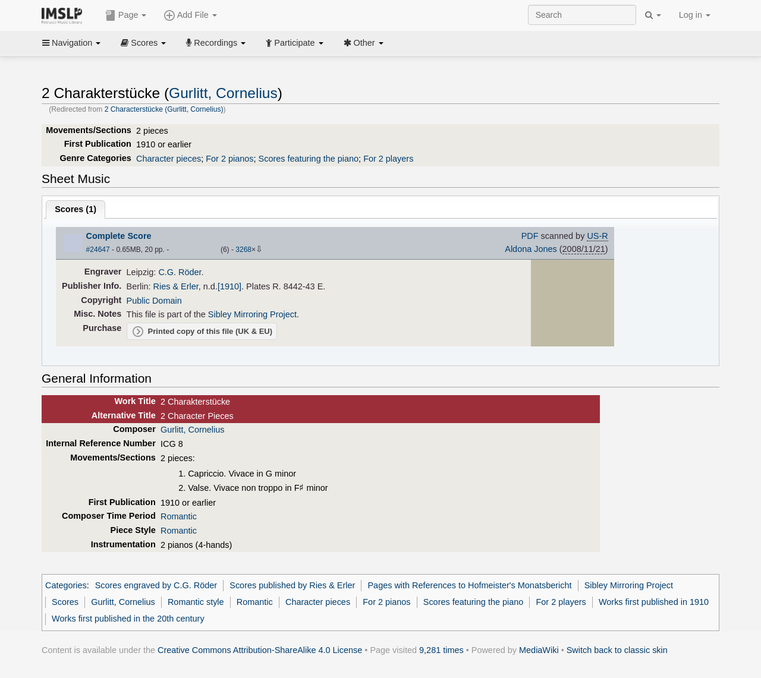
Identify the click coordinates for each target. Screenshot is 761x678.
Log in (694, 15)
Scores (143, 43)
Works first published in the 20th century (128, 618)
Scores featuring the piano (309, 158)
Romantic (179, 516)
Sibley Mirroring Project (252, 314)
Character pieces (168, 158)
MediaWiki (539, 650)
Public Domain (154, 300)
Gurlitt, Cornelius (223, 93)
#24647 (98, 249)
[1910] (229, 286)
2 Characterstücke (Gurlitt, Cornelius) (164, 109)
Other (363, 43)
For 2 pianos (229, 158)
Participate (294, 43)
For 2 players (388, 158)
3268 (243, 249)
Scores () (75, 209)
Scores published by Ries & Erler (292, 585)
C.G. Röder (179, 272)
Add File (190, 15)
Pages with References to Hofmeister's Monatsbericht (469, 585)
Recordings (216, 43)
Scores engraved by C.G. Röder (156, 585)
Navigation (71, 43)
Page (126, 15)
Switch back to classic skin (617, 650)
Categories (66, 585)
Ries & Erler (176, 286)
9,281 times (441, 650)
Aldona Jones (531, 249)
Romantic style (196, 602)
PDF (530, 236)
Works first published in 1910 (654, 602)
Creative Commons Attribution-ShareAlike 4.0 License (260, 650)
